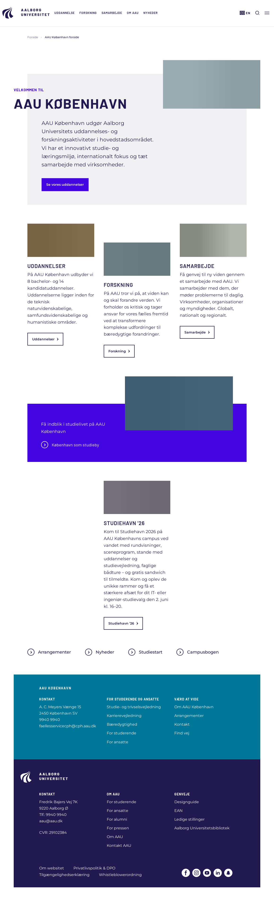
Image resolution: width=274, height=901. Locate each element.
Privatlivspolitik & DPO (94, 868)
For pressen (118, 828)
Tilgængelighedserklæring (64, 874)
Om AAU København (194, 707)
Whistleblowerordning (120, 874)
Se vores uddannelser (65, 184)
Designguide (186, 802)
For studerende (121, 733)
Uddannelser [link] (45, 339)
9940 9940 (49, 719)
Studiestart (145, 652)
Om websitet (51, 868)
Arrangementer (49, 652)
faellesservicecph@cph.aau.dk (67, 726)
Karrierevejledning (124, 715)
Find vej (181, 733)
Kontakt (182, 724)
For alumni (117, 819)
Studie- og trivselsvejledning (134, 707)
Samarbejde (112, 13)
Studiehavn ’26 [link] (123, 623)
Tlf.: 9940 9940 (53, 814)
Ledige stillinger (189, 819)
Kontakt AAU (119, 845)
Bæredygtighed (122, 724)
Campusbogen (197, 652)
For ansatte (117, 742)
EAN (178, 810)
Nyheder (150, 13)
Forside (32, 37)
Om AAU (133, 13)
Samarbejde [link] (197, 332)
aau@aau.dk (51, 821)
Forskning (88, 13)
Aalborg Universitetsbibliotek (202, 828)
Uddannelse (64, 13)
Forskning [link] (119, 351)
